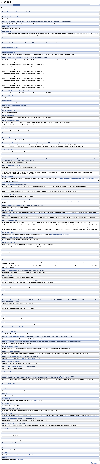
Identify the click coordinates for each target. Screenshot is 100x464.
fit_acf (6, 42)
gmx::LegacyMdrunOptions (9, 242)
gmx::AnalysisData (8, 100)
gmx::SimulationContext (9, 321)
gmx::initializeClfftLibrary (10, 220)
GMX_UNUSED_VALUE (10, 383)
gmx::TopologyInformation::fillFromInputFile (14, 366)
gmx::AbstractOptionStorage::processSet (13, 95)
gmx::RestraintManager (9, 305)
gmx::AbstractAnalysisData (9, 52)
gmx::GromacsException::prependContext (13, 198)
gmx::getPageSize (9, 194)
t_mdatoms (35, 153)
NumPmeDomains (26, 375)
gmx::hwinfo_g (8, 215)
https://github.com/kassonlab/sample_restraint (60, 234)
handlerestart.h (7, 388)
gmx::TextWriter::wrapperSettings (12, 361)
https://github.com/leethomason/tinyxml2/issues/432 (31, 358)
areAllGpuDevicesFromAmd (11, 11)
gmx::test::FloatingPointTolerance (11, 346)
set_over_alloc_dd (9, 442)
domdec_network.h (7, 37)
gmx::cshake (8, 158)
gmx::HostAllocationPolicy (9, 210)
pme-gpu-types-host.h (8, 413)
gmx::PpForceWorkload (9, 289)
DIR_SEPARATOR (8, 31)
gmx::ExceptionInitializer (9, 176)
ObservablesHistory (19, 459)
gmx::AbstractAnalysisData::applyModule (13, 90)
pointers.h (6, 437)
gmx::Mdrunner (7, 259)
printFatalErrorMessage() (64, 178)
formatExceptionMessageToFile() (92, 178)
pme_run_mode (8, 427)
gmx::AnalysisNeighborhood (10, 115)
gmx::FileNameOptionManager (10, 189)
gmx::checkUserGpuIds (10, 142)
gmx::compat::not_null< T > (9, 149)
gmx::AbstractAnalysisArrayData (11, 47)
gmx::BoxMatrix (8, 137)
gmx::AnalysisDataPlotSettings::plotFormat (14, 105)
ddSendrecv (7, 21)
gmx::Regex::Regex (9, 294)
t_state (5, 457)
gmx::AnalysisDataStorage (9, 110)
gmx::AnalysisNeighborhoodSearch (11, 120)
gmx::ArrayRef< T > (8, 127)
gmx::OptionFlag (8, 275)
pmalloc (7, 408)
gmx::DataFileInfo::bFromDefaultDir (12, 165)
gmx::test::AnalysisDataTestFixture (11, 331)
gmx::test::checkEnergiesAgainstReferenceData (15, 336)
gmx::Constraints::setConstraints (12, 153)
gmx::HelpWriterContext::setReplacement (13, 205)
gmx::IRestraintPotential (9, 232)
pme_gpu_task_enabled (10, 422)
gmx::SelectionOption (8, 315)
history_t (6, 393)
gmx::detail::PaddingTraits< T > (10, 170)
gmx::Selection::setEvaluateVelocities (13, 310)
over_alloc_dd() (28, 444)
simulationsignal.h (7, 447)
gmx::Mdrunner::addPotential (11, 270)
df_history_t (7, 26)
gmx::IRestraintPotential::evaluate (12, 237)
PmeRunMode (8, 432)
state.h (35, 400)
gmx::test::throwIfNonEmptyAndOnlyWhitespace (15, 356)
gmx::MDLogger (62, 377)
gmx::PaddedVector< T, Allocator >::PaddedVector (15, 279)
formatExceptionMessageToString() (76, 178)
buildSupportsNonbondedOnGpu (12, 16)
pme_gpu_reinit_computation (11, 418)
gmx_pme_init (8, 375)
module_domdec (8, 403)
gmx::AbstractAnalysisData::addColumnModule (15, 57)
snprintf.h (5, 452)
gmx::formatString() (29, 454)
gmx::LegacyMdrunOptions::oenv (12, 249)
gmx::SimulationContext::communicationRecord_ (15, 326)
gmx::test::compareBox (10, 341)
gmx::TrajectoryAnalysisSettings (11, 370)
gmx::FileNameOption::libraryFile (12, 184)
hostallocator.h (7, 398)
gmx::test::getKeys (9, 351)
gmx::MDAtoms (7, 254)
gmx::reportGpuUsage (9, 299)
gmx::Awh (6, 132)
